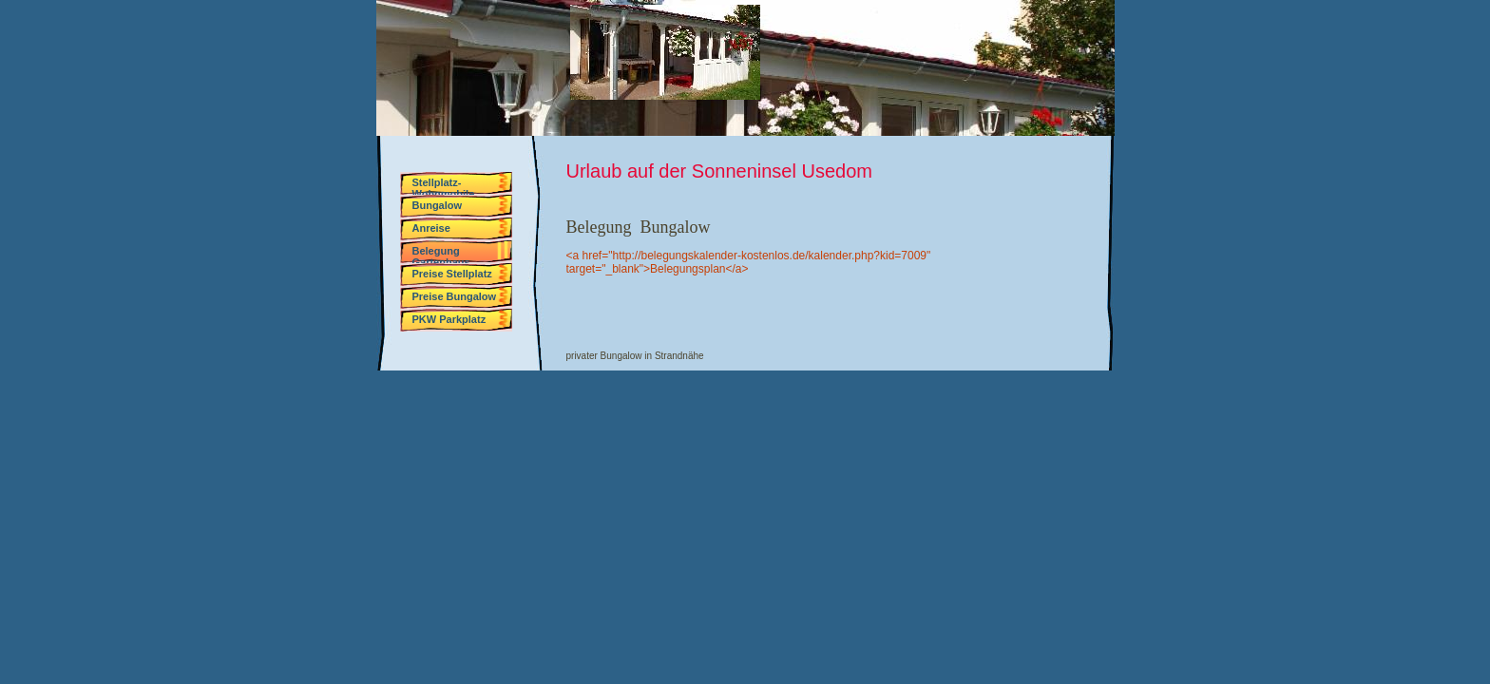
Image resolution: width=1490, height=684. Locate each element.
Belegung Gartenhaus (441, 254)
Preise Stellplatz (452, 273)
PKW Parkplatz (449, 319)
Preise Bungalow (454, 296)
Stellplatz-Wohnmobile (443, 186)
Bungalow (437, 205)
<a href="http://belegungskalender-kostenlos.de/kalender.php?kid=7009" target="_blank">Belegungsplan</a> (748, 262)
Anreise (431, 228)
